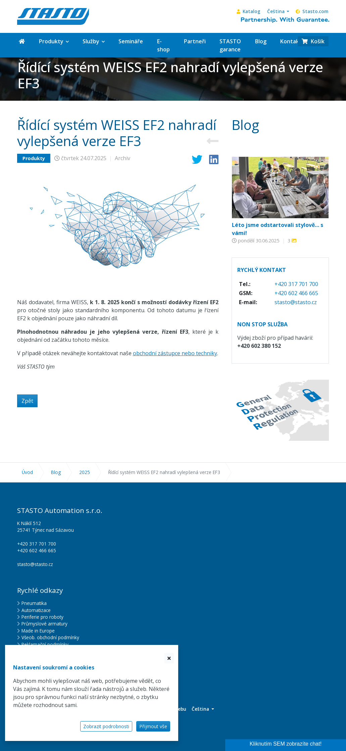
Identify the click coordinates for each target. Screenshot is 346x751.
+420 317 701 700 (296, 284)
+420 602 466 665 (296, 293)
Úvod (27, 472)
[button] (278, 11)
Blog (56, 472)
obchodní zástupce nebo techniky (175, 353)
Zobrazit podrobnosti (106, 726)
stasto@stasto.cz (296, 302)
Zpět (27, 401)
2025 (84, 472)
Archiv (122, 158)
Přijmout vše (153, 726)
